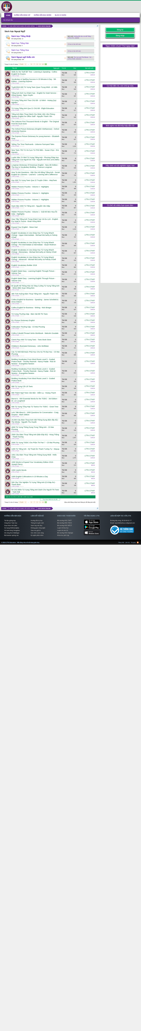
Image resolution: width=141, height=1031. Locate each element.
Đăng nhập (120, 35)
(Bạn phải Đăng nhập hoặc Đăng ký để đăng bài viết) (79, 502)
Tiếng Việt (121, 542)
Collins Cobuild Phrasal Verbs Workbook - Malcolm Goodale (34, 333)
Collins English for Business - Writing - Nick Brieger (31, 308)
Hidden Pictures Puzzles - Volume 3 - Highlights (30, 193)
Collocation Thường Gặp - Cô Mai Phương (28, 327)
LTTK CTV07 (71, 59)
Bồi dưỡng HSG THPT (64, 520)
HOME (8, 15)
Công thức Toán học (10, 523)
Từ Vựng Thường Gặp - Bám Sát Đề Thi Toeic (29, 314)
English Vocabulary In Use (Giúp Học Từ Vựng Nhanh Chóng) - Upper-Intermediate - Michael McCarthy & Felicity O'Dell (34, 235)
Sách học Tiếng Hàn (20, 43)
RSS (65, 37)
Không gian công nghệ (38, 528)
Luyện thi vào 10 (62, 530)
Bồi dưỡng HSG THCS (64, 523)
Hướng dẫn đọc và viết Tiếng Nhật (84, 36)
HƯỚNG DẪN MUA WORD (42, 15)
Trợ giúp (133, 542)
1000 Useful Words (18, 470)
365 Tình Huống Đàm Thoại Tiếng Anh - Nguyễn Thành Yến (34, 294)
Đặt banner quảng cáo (11, 535)
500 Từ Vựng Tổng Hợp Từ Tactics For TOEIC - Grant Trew (34, 407)
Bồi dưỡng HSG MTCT (64, 525)
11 (46, 64)
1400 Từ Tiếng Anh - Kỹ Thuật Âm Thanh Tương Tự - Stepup (35, 449)
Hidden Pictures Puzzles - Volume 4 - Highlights (30, 187)
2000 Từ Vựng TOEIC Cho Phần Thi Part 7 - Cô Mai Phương (35, 443)
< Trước (21, 64)
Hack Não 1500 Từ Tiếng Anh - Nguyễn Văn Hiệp (30, 206)
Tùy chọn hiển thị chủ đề (50, 499)
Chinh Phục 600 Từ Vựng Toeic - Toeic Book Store (31, 340)
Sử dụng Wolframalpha (11, 528)
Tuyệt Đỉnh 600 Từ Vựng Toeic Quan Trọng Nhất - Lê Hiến (34, 87)
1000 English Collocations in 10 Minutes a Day (29, 477)
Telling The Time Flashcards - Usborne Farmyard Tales (32, 144)
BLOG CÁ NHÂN (60, 15)
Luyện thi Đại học (63, 528)
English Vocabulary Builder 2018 (24, 265)
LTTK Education (40, 541)
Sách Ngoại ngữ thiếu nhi (23, 57)
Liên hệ (127, 542)
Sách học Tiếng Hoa (20, 50)
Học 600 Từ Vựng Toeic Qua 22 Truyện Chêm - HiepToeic (34, 180)
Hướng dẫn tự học (37, 520)
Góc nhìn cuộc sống (37, 533)
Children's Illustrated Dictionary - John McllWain (30, 346)
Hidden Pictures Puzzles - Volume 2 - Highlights (30, 200)
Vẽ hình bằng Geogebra (12, 530)
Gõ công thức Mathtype (11, 533)
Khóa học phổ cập (63, 535)
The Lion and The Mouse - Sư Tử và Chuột (86, 57)
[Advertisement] (120, 63)
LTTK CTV (71, 38)
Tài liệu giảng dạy (10, 520)
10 (43, 64)
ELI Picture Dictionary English (23, 320)
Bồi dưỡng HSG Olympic (65, 533)
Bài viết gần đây (8, 20)
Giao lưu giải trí (36, 530)
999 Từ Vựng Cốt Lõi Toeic (22, 386)
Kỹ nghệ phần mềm (37, 535)
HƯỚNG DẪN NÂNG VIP (22, 15)
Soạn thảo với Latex (10, 525)
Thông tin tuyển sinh (37, 523)
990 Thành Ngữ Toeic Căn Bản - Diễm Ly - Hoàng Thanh (33, 393)
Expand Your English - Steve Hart (24, 227)
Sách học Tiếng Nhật (20, 36)
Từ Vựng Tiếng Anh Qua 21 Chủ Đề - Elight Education (32, 108)
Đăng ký (120, 30)
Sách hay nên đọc (36, 525)
